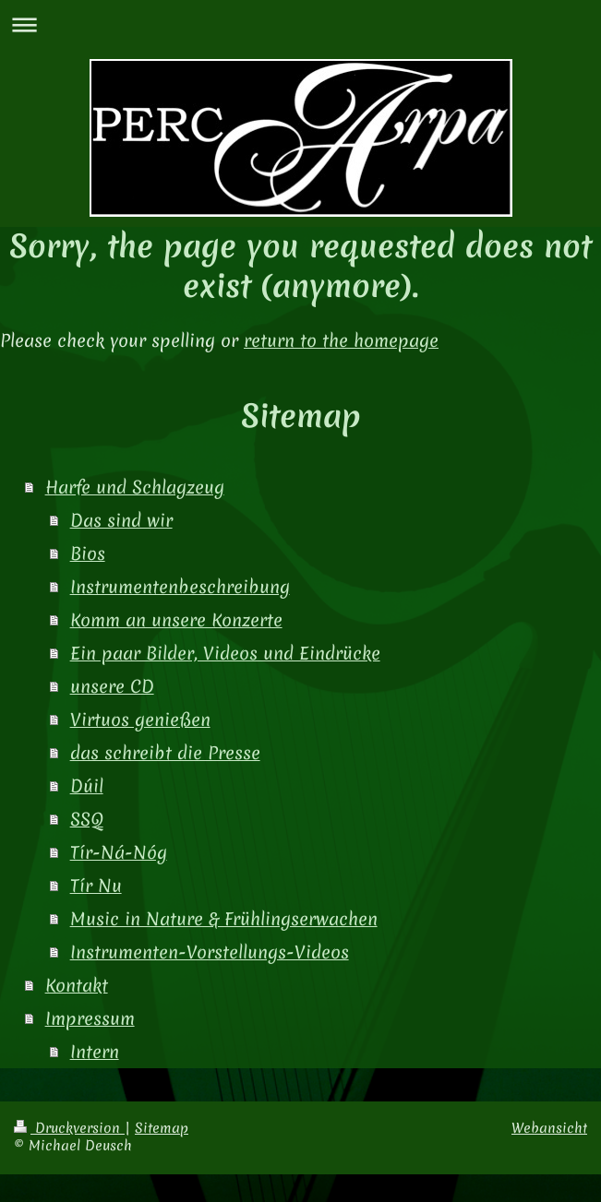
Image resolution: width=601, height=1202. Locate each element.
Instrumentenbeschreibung (180, 587)
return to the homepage (341, 340)
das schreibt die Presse (165, 753)
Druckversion (69, 1128)
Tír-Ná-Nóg (118, 852)
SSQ (86, 819)
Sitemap (161, 1128)
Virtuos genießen (140, 720)
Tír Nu (96, 886)
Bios (87, 553)
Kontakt (76, 985)
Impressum (90, 1018)
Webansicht (549, 1128)
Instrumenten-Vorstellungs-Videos (209, 952)
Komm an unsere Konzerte (176, 620)
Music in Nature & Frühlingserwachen (224, 919)
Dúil (86, 786)
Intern (94, 1052)
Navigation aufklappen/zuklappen (300, 24)
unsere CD (112, 686)
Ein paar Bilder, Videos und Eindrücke (225, 653)
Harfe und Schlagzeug (134, 487)
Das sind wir (121, 520)
